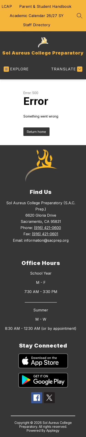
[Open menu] (16, 69)
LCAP (7, 6)
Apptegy (52, 430)
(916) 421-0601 (45, 234)
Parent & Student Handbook (45, 6)
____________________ (41, 301)
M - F (41, 282)
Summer (40, 310)
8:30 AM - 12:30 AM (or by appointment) (40, 328)
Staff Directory (36, 25)
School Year (41, 273)
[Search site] (79, 15)
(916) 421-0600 (47, 227)
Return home (36, 132)
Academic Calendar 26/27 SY (37, 15)
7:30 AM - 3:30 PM (40, 291)
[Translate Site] (66, 69)
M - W (40, 319)
